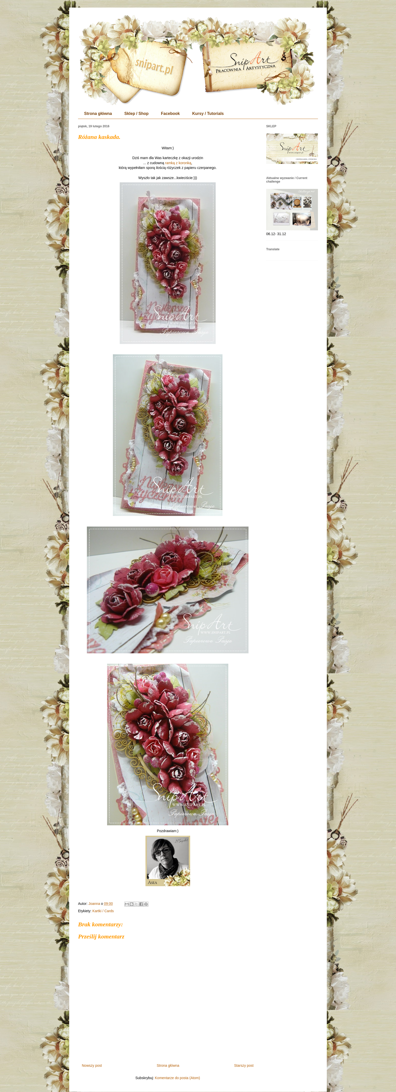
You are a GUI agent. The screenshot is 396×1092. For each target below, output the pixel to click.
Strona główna (98, 113)
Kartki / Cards (103, 911)
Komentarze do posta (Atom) (177, 1078)
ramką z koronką (178, 163)
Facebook (170, 113)
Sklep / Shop (136, 113)
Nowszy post (92, 1065)
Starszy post (244, 1065)
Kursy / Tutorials (208, 113)
